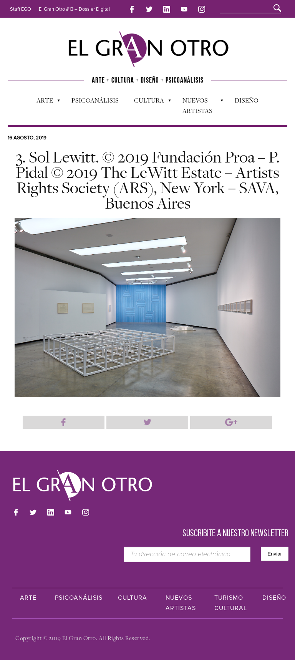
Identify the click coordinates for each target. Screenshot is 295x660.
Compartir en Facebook (63, 422)
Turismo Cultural (230, 603)
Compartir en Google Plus (231, 422)
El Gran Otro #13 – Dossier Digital (74, 9)
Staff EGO (20, 9)
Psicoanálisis (95, 100)
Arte (44, 102)
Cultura (148, 102)
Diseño (247, 100)
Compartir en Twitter (147, 422)
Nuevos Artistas (199, 105)
